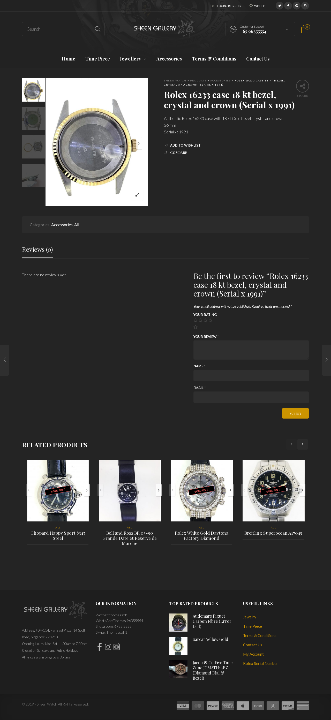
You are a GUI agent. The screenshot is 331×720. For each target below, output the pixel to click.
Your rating (205, 315)
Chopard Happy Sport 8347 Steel (58, 535)
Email (199, 388)
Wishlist (260, 5)
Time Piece (252, 626)
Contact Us (252, 644)
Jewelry (249, 617)
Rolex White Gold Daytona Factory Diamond (201, 535)
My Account (253, 654)
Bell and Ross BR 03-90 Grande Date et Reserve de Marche (129, 538)
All (76, 224)
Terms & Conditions (259, 635)
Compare (178, 152)
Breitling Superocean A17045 (273, 533)
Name (199, 366)
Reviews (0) (37, 249)
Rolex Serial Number (260, 663)
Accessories (62, 224)
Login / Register (229, 5)
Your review (206, 337)
